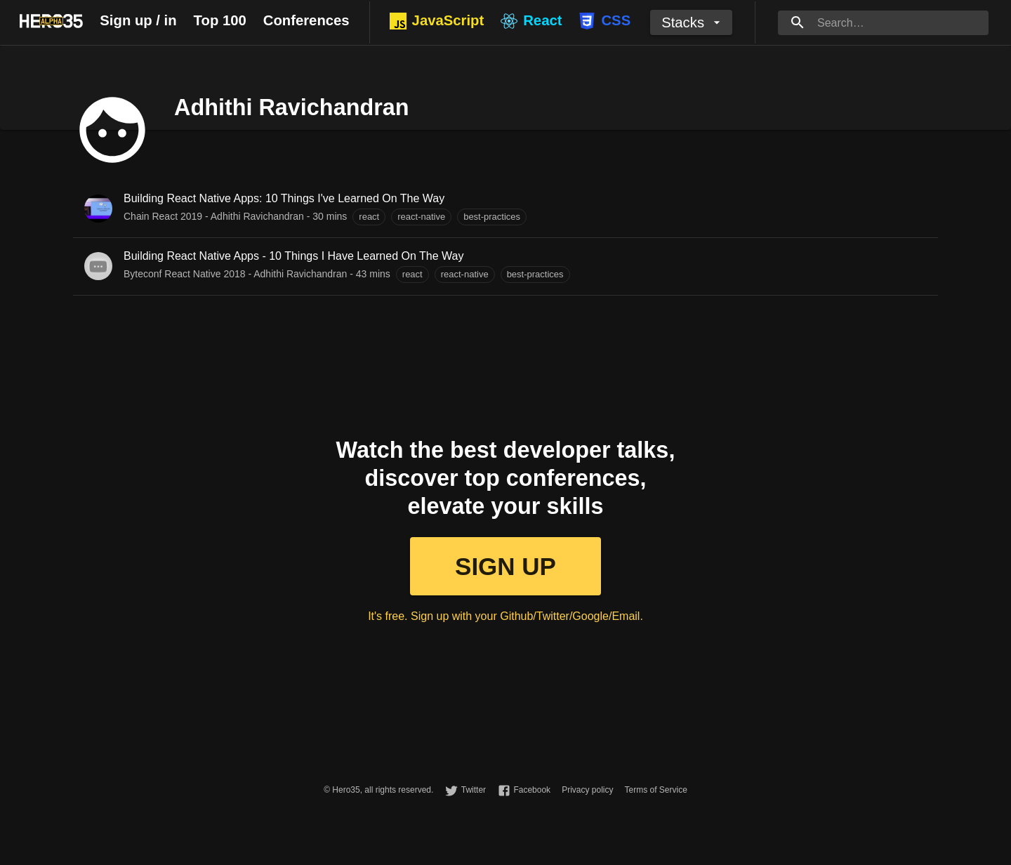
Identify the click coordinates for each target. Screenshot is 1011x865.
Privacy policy (587, 790)
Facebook (531, 790)
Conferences (306, 20)
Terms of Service (655, 790)
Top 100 (220, 20)
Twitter (473, 790)
